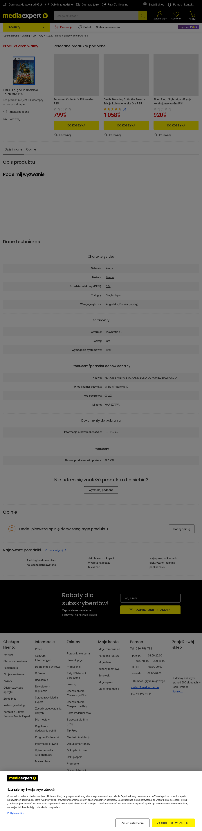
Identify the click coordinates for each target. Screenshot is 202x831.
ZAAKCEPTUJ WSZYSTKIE (173, 823)
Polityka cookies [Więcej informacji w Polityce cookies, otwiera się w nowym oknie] (15, 813)
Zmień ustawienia (132, 823)
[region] (101, 801)
